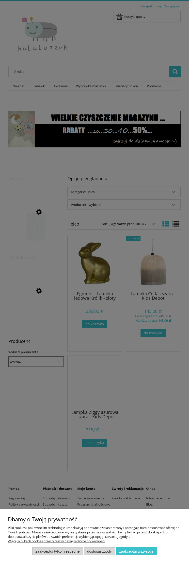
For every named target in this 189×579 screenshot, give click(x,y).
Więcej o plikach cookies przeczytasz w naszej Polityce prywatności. (56, 541)
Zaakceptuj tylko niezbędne (57, 551)
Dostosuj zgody (99, 551)
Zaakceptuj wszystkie (136, 551)
